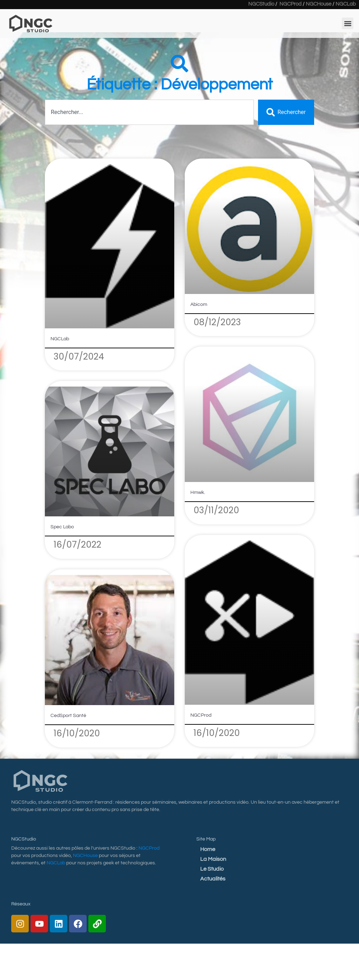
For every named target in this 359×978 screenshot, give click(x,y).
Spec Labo (62, 526)
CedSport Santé (68, 715)
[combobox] (149, 112)
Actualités (212, 879)
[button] (347, 21)
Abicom (198, 304)
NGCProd (200, 715)
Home (207, 849)
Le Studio (212, 869)
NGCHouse (85, 855)
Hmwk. (197, 492)
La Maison (213, 859)
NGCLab (59, 338)
